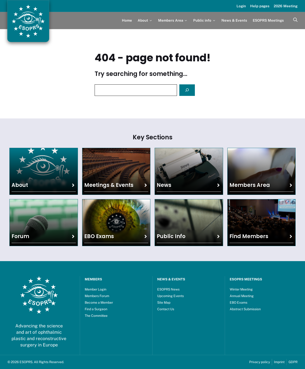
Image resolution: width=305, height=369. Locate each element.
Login (241, 6)
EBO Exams (99, 236)
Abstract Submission (245, 309)
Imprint (279, 362)
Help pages (259, 6)
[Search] (187, 90)
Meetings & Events (108, 185)
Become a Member (99, 302)
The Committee (96, 316)
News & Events (234, 20)
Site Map (163, 302)
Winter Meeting (241, 289)
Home (127, 20)
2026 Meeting (285, 6)
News (164, 185)
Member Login (95, 289)
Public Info (171, 236)
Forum (20, 236)
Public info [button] (204, 20)
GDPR (293, 362)
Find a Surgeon (96, 309)
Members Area (249, 185)
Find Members (248, 236)
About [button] (145, 20)
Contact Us (165, 309)
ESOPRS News (168, 289)
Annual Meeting (242, 296)
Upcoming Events (170, 296)
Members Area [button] (173, 20)
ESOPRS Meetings (268, 20)
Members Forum (97, 296)
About (20, 185)
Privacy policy (259, 362)
